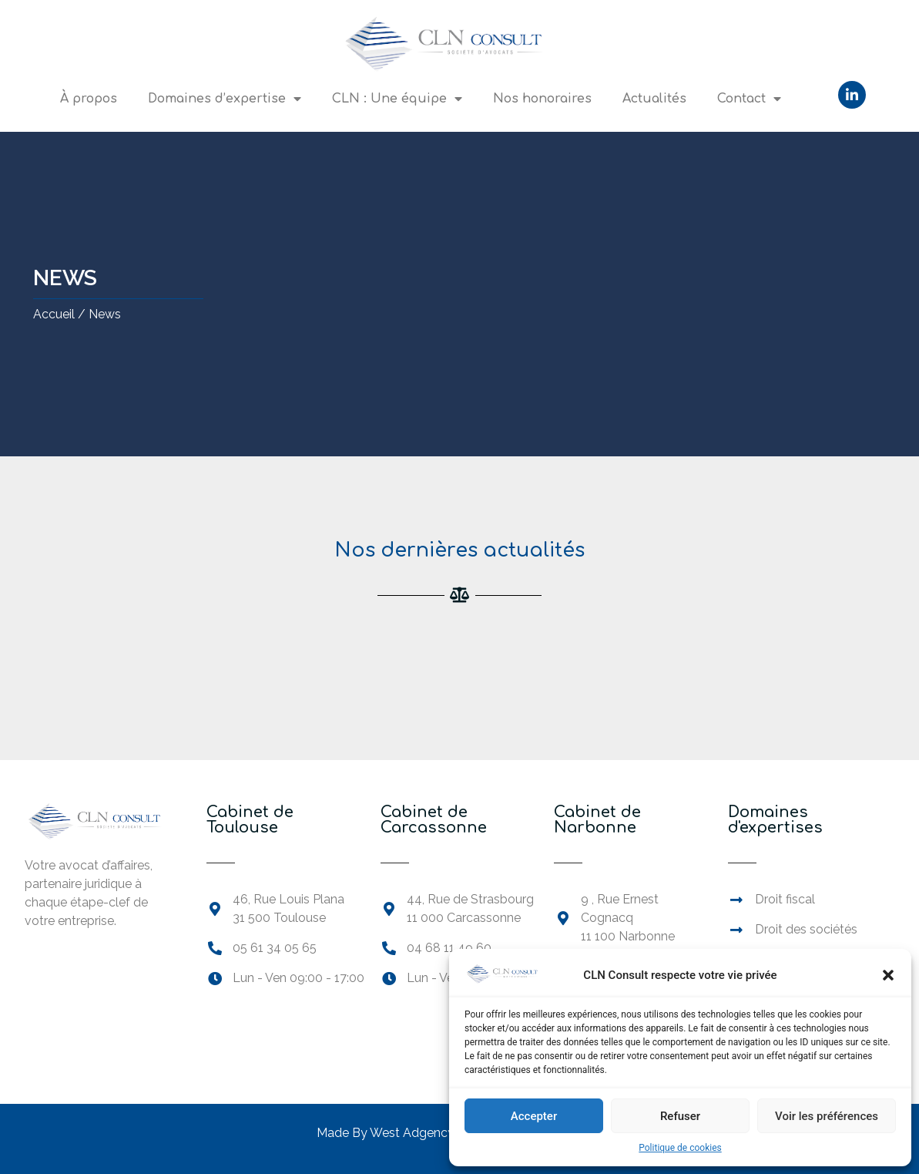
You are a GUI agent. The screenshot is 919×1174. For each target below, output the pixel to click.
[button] (888, 975)
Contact (749, 99)
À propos (88, 99)
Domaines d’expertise (224, 99)
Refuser (680, 1116)
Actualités (654, 99)
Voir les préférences (826, 1116)
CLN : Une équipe (397, 99)
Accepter (534, 1116)
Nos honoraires (542, 99)
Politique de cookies (680, 1147)
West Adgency (412, 1132)
